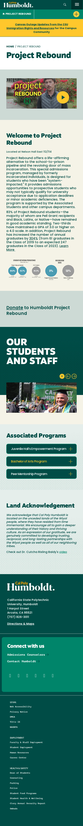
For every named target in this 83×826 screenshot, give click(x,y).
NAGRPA (14, 727)
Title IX (15, 721)
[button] (65, 5)
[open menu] (77, 5)
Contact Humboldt (21, 661)
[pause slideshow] (62, 376)
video (63, 552)
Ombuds (14, 808)
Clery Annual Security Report (27, 803)
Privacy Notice (19, 711)
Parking (14, 783)
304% (33, 238)
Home (10, 46)
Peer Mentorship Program (29, 474)
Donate (14, 308)
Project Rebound (17, 14)
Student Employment (21, 747)
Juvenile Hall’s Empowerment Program (38, 449)
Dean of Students (20, 772)
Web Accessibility (20, 706)
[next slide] (74, 376)
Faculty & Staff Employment (26, 742)
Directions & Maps (20, 624)
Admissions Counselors (26, 654)
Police (14, 788)
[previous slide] (68, 376)
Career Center (18, 757)
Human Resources (19, 752)
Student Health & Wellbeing (26, 798)
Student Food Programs (23, 793)
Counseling (16, 777)
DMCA (12, 716)
